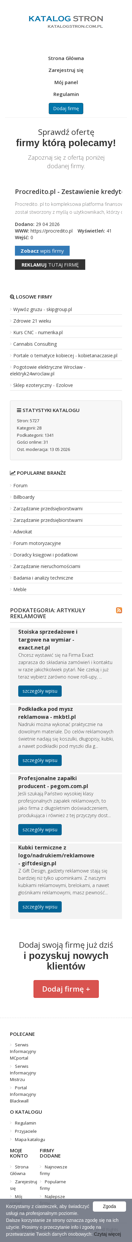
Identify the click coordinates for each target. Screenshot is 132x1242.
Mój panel (66, 82)
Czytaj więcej (107, 1234)
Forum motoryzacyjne (37, 543)
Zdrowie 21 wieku (32, 321)
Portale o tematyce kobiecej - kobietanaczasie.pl (65, 355)
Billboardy (23, 497)
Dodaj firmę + (66, 989)
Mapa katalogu (30, 1139)
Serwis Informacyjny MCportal (23, 1051)
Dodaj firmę (66, 108)
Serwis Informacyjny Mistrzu (23, 1072)
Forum (20, 485)
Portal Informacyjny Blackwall (23, 1094)
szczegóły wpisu (40, 691)
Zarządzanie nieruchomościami (46, 566)
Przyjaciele (26, 1131)
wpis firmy (42, 250)
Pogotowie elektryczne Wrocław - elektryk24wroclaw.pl (48, 370)
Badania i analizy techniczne (43, 578)
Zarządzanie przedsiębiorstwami (48, 508)
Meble (20, 589)
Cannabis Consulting (35, 344)
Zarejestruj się (66, 70)
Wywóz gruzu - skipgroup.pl (42, 309)
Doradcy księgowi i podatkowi (45, 555)
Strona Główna (66, 58)
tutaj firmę (50, 264)
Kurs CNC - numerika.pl (38, 332)
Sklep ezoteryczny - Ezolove (43, 385)
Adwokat (22, 531)
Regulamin (66, 94)
